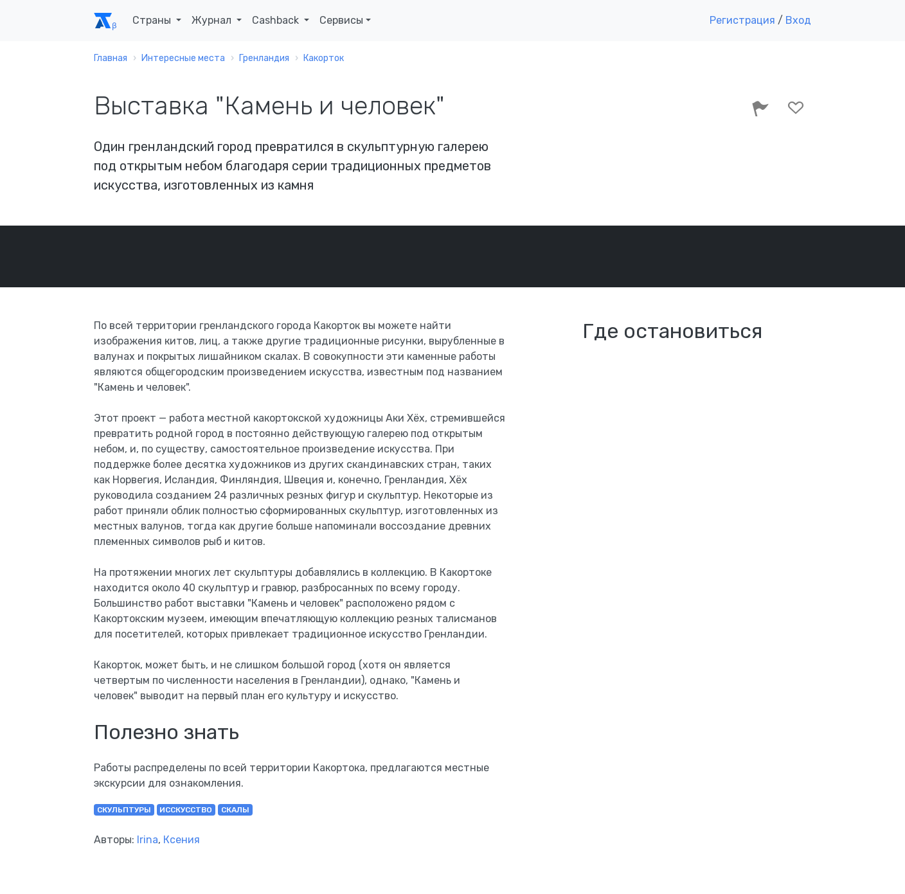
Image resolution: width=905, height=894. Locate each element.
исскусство (185, 809)
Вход (798, 20)
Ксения (181, 840)
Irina (147, 840)
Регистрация (742, 20)
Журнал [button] (213, 20)
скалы (235, 809)
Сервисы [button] (341, 20)
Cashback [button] (276, 20)
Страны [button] (153, 20)
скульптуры (124, 809)
